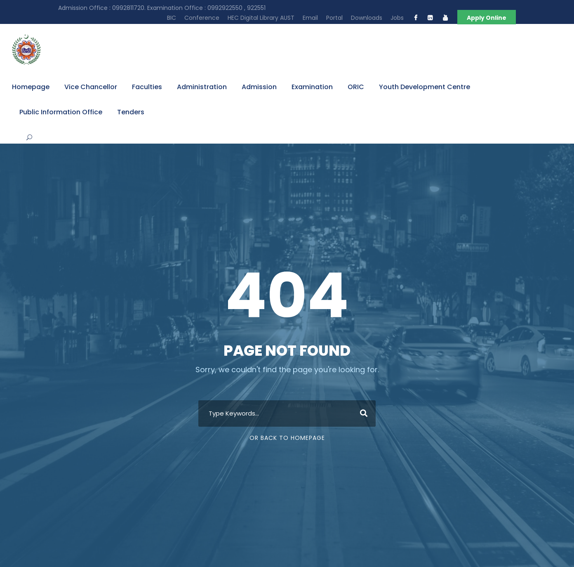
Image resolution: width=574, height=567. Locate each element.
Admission (259, 87)
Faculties (147, 87)
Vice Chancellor (90, 87)
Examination (312, 87)
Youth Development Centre (424, 87)
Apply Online (486, 18)
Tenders (130, 112)
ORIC (356, 87)
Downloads (366, 18)
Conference (201, 18)
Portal (334, 18)
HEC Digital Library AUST (261, 18)
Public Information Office (60, 112)
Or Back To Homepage (287, 438)
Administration (202, 87)
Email (310, 18)
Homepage (30, 87)
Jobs (397, 18)
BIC (171, 18)
